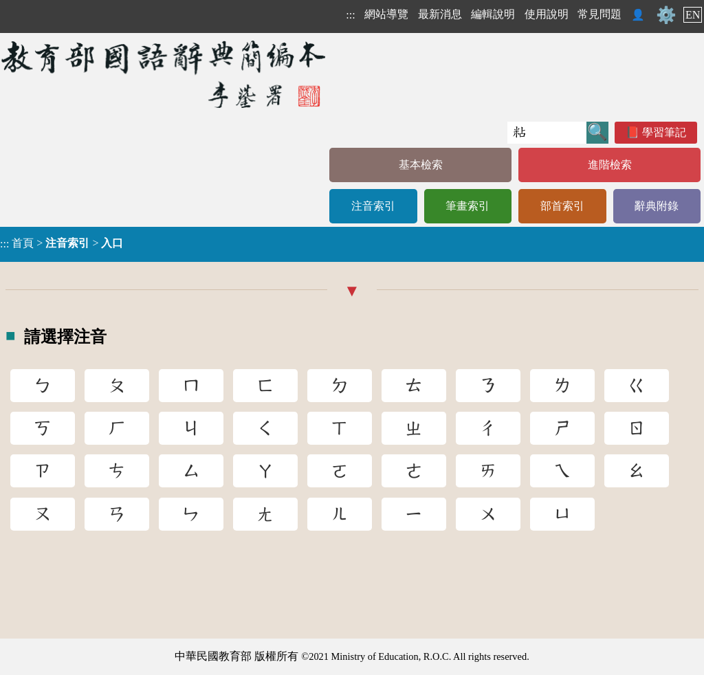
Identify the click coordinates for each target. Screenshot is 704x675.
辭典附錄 (657, 206)
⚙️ (666, 15)
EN (692, 15)
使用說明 (547, 14)
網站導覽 (386, 14)
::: (350, 15)
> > (61, 243)
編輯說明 (493, 14)
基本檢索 (421, 164)
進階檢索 (610, 164)
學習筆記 (664, 132)
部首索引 (562, 206)
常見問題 (600, 14)
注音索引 (373, 206)
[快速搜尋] (546, 133)
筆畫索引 (468, 206)
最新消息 (440, 14)
